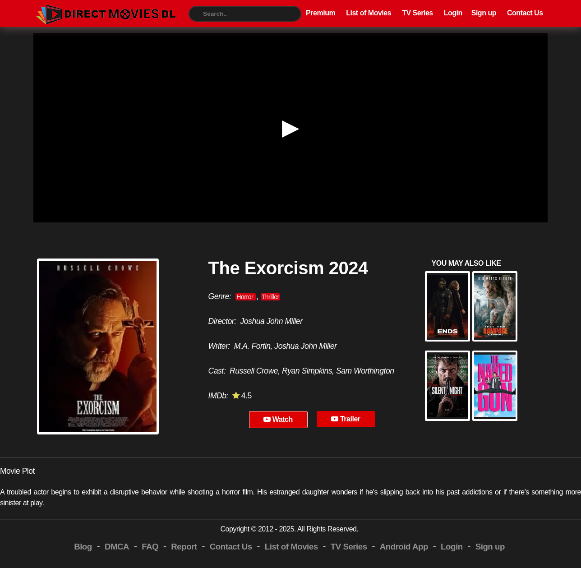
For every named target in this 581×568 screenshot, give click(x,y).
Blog (83, 546)
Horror (245, 296)
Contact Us (525, 13)
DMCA (117, 546)
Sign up (483, 13)
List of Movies (368, 13)
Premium (320, 13)
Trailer (345, 419)
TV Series (417, 13)
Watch (278, 419)
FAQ (150, 546)
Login (453, 13)
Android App (404, 546)
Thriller (270, 296)
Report (184, 546)
